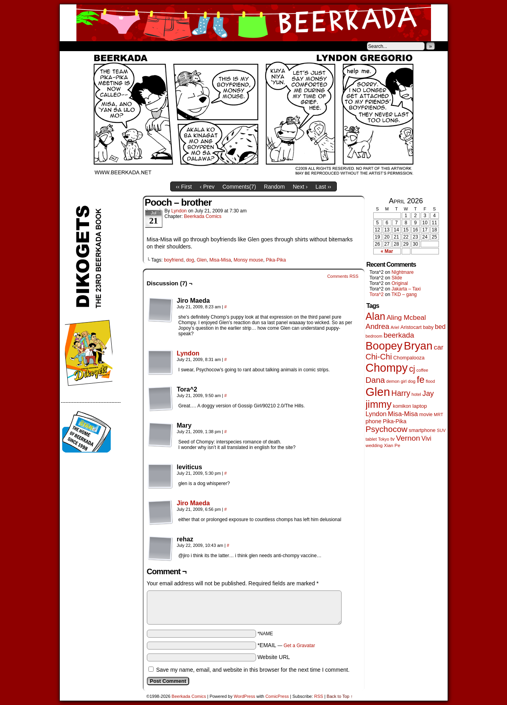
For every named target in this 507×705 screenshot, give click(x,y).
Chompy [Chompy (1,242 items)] (387, 367)
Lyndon (179, 211)
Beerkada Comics (253, 22)
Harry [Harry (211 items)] (400, 393)
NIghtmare (402, 272)
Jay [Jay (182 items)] (428, 393)
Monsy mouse (248, 260)
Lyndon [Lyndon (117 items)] (376, 413)
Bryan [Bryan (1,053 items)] (418, 346)
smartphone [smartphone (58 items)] (422, 430)
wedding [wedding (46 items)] (374, 445)
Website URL (273, 657)
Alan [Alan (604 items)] (375, 316)
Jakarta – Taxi (406, 289)
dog (190, 260)
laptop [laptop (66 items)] (419, 406)
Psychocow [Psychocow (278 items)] (387, 429)
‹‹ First (184, 186)
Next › (300, 186)
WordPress (244, 696)
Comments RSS (343, 276)
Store (118, 46)
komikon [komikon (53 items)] (402, 406)
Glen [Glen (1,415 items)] (378, 391)
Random (274, 186)
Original (399, 283)
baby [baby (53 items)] (428, 327)
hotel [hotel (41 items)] (416, 394)
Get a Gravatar (299, 645)
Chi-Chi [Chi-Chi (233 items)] (379, 356)
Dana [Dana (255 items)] (375, 379)
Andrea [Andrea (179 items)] (377, 326)
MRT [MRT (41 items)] (438, 414)
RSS (318, 696)
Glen (202, 260)
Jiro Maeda (193, 503)
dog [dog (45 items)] (412, 381)
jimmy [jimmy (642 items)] (379, 404)
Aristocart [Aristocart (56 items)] (411, 327)
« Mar (387, 251)
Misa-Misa (220, 260)
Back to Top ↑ (340, 696)
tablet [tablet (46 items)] (371, 438)
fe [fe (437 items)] (420, 379)
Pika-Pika (276, 260)
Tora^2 (377, 294)
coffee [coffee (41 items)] (422, 370)
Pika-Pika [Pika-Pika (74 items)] (394, 421)
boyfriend (173, 260)
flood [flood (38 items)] (430, 381)
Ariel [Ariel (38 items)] (395, 327)
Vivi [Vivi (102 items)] (426, 438)
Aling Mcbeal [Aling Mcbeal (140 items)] (406, 317)
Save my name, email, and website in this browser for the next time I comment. (252, 670)
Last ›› (323, 186)
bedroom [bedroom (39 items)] (374, 336)
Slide (396, 278)
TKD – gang (404, 294)
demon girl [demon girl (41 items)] (396, 381)
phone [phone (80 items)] (374, 421)
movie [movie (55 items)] (426, 414)
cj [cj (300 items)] (412, 369)
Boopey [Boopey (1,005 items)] (384, 346)
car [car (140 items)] (438, 347)
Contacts (149, 46)
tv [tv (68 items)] (392, 439)
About (94, 46)
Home (71, 46)
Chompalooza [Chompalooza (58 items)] (409, 358)
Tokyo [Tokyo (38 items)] (383, 439)
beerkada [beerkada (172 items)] (399, 335)
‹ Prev (207, 186)
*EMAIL (286, 645)
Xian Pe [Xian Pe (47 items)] (392, 445)
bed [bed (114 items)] (440, 326)
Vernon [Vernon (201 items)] (408, 438)
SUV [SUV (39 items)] (441, 430)
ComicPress (277, 696)
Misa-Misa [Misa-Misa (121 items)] (403, 414)
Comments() (239, 186)
